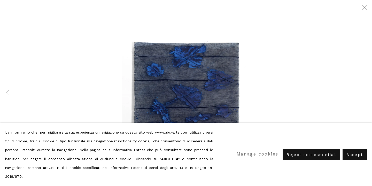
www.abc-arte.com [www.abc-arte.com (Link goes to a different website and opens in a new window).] (171, 132)
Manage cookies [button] (257, 154)
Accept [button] (354, 154)
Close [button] (363, 9)
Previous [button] (7, 93)
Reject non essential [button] (311, 154)
